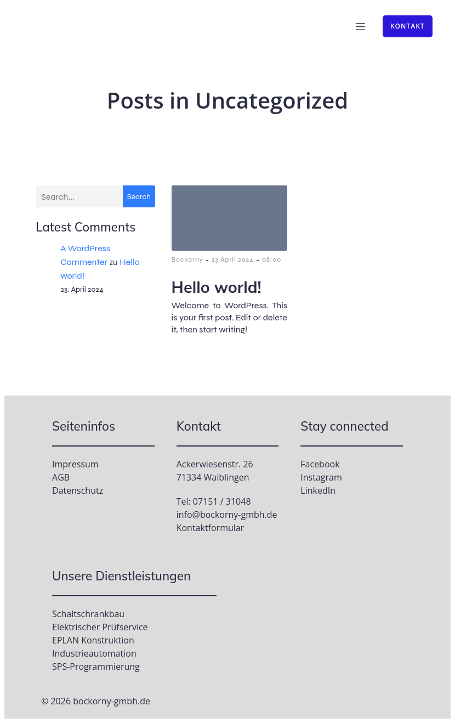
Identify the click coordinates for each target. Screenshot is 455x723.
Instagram (321, 477)
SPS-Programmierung (96, 666)
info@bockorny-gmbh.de (227, 515)
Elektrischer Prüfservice (100, 627)
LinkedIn (317, 490)
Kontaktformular (210, 528)
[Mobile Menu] (360, 26)
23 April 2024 (233, 259)
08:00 (271, 259)
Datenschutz (77, 490)
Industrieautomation (94, 653)
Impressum (75, 464)
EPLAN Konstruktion (93, 640)
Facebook (319, 464)
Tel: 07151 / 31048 (214, 501)
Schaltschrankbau (88, 614)
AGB (61, 477)
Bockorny (187, 259)
